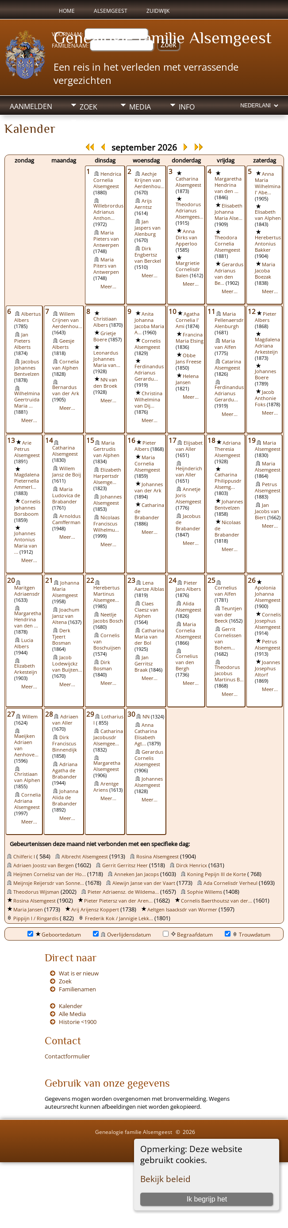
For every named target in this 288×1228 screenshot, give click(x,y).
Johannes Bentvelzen (229, 505)
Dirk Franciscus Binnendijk (64, 743)
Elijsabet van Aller (189, 446)
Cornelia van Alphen (65, 365)
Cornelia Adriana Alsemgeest (27, 801)
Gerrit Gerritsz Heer (125, 865)
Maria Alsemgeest (267, 446)
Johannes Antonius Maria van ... (25, 542)
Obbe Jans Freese (188, 358)
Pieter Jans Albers (188, 586)
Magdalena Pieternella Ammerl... (26, 481)
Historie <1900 (77, 1022)
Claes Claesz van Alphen (146, 610)
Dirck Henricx (191, 865)
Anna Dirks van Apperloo (186, 237)
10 (173, 311)
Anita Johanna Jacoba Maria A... (149, 323)
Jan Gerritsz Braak (143, 663)
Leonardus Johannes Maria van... (106, 359)
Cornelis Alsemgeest (147, 344)
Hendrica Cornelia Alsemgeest (107, 180)
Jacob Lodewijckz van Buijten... (67, 663)
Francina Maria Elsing (190, 338)
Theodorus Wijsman (36, 892)
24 (173, 580)
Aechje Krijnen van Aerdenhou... (149, 180)
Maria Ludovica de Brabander (66, 495)
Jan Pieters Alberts (22, 341)
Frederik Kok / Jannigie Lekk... (119, 918)
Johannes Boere (265, 374)
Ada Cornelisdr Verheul (230, 883)
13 (11, 440)
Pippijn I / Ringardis (35, 918)
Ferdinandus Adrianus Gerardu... (149, 372)
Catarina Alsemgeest (228, 365)
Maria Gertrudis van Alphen (106, 449)
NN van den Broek (105, 383)
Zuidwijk (157, 11)
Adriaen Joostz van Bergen (43, 865)
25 (211, 580)
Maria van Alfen (225, 344)
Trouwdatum (247, 934)
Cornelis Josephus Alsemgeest (268, 621)
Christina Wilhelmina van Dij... (148, 399)
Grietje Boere (104, 336)
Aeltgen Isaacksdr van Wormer (182, 910)
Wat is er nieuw (79, 973)
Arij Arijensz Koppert (95, 910)
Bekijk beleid (165, 1178)
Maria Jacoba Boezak (265, 270)
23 (131, 580)
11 (211, 311)
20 (11, 580)
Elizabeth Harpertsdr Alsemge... (107, 476)
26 (252, 580)
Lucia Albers (23, 643)
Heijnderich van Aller (189, 471)
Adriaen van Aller (65, 720)
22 (90, 580)
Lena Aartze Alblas (149, 586)
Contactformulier (67, 1056)
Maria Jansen (28, 910)
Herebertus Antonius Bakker (268, 243)
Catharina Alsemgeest (188, 182)
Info (187, 107)
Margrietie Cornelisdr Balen (188, 269)
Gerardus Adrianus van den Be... (229, 273)
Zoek (88, 107)
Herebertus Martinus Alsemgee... (106, 594)
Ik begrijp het (207, 1199)
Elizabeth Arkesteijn (25, 669)
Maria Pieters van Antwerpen (106, 239)
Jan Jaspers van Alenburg (147, 228)
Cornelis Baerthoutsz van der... (216, 901)
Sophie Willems (204, 892)
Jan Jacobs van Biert (267, 511)
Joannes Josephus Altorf (267, 668)
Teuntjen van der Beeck (228, 614)
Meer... (108, 286)
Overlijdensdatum (122, 934)
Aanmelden (31, 106)
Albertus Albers (27, 317)
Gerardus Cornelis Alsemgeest (148, 758)
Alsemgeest (110, 11)
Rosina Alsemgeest (157, 857)
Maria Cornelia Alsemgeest (147, 463)
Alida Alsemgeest (188, 607)
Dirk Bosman (102, 665)
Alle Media (72, 1014)
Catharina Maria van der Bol (149, 636)
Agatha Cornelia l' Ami (188, 320)
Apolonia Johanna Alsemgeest (267, 594)
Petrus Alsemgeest (267, 487)
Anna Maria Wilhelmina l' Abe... (267, 183)
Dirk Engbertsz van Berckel (147, 255)
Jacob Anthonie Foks (265, 398)
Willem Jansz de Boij (66, 471)
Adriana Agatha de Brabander (64, 770)
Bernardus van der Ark (65, 390)
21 (49, 580)
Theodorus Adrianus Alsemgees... (190, 210)
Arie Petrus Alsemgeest (27, 449)
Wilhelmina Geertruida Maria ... (27, 399)
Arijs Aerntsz (143, 204)
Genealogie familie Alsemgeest (163, 37)
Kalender (70, 1006)
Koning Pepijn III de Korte (216, 874)
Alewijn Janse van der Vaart (143, 883)
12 (252, 311)
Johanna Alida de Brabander (65, 797)
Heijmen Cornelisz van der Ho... (49, 874)
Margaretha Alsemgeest (106, 766)
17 (173, 440)
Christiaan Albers (105, 322)
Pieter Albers (265, 317)
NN (146, 717)
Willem (30, 717)
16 (131, 440)
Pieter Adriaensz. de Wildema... (123, 892)
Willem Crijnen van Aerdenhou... (67, 320)
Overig (92, 123)
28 (49, 714)
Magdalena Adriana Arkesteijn (267, 345)
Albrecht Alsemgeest (84, 857)
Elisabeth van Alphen (268, 215)
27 (11, 714)
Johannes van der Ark (148, 487)
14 (49, 440)
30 (131, 714)
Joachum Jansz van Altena (65, 616)
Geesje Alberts (63, 344)
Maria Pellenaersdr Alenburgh (229, 320)
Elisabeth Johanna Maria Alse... (228, 212)
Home (67, 11)
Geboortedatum (54, 934)
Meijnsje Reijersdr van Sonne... (48, 883)
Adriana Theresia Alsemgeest (228, 449)
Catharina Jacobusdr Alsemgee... (108, 737)
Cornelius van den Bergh (187, 662)
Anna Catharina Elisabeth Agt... (145, 734)
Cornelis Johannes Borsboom (27, 508)
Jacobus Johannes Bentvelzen (26, 368)
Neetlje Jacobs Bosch (108, 618)
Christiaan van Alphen (27, 777)
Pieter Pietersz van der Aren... (118, 901)
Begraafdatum (188, 934)
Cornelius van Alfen (226, 591)
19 (252, 440)
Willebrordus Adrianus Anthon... (108, 212)
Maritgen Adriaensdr (27, 591)
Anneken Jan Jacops (136, 874)
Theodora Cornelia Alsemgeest (227, 243)
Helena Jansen (187, 379)
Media (140, 107)
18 (211, 440)
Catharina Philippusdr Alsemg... (228, 481)
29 (90, 714)
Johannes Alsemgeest (107, 500)
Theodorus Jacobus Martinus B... (229, 673)
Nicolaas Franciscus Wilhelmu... (106, 523)
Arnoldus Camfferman (66, 519)
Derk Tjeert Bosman (61, 636)
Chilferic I (24, 857)
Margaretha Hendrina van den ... (228, 185)
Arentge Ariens (106, 787)
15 (90, 440)
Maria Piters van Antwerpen (106, 266)
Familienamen (77, 989)
